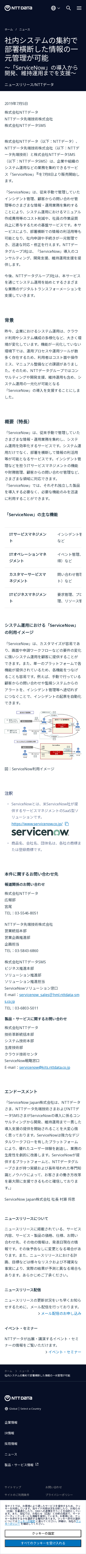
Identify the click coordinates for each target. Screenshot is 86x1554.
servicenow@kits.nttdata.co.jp (44, 1067)
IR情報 (9, 1433)
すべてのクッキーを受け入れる (43, 1543)
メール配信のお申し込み (61, 1313)
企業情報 (11, 1422)
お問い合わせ (53, 1487)
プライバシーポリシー (59, 1495)
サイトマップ (13, 1487)
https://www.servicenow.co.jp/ (37, 823)
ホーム (9, 29)
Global (25, 1408)
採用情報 (11, 1443)
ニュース (24, 29)
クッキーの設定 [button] (26, 1521)
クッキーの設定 (43, 1533)
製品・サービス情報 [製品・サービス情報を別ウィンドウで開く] (19, 1465)
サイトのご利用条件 (17, 1495)
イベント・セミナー (64, 1352)
